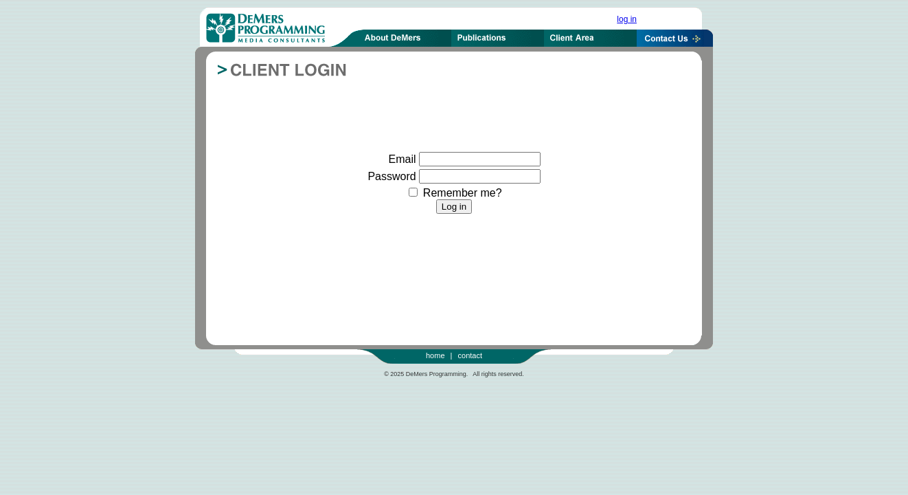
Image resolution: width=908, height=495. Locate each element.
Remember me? (455, 193)
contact (470, 355)
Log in (454, 206)
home (435, 355)
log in (627, 19)
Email (402, 159)
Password (391, 176)
